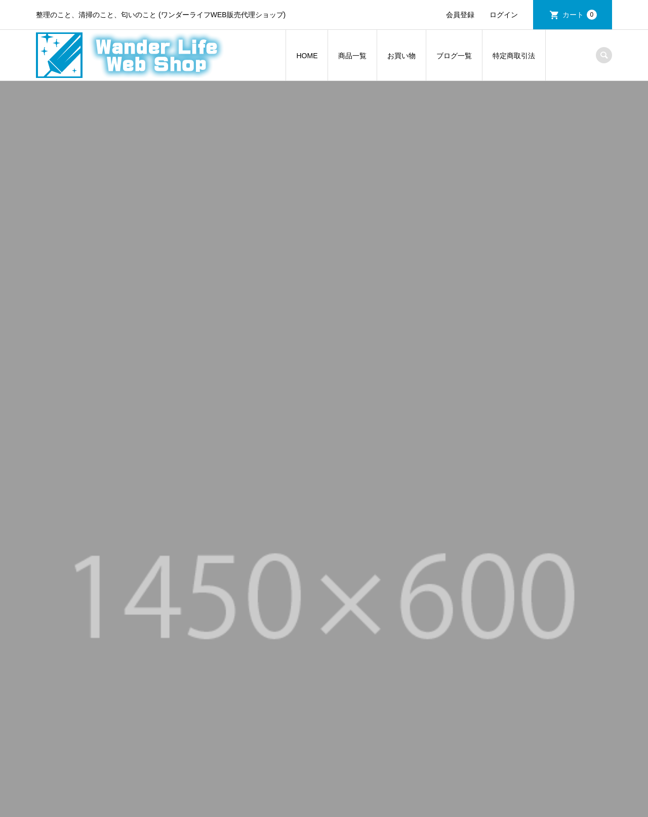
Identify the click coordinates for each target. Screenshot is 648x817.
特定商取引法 (514, 56)
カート (579, 15)
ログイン (504, 15)
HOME (306, 56)
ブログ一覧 (454, 56)
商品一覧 (352, 56)
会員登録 (460, 15)
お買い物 (401, 56)
